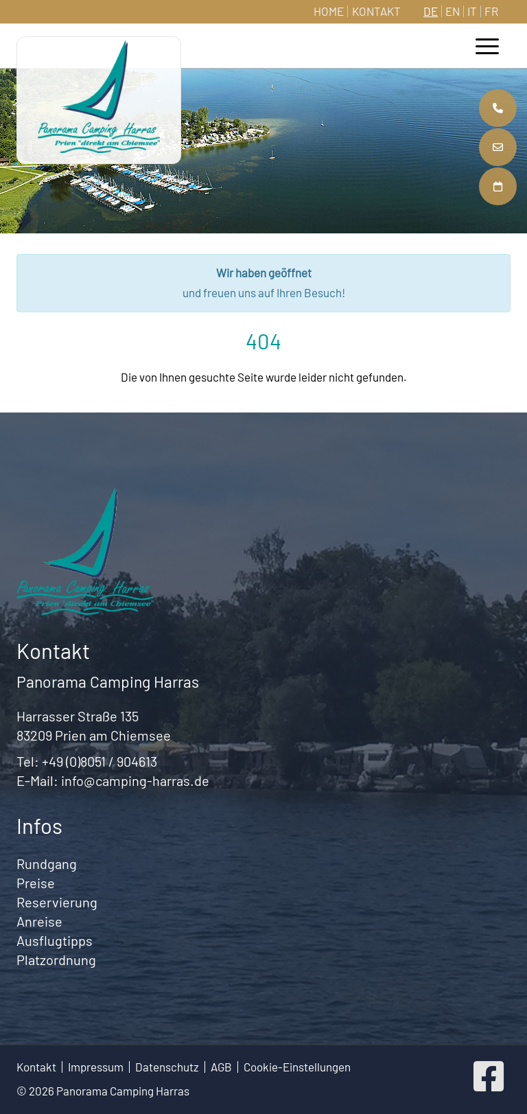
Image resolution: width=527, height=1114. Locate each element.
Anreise (39, 921)
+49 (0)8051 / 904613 (99, 761)
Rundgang (46, 863)
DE (430, 11)
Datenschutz (167, 1067)
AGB (221, 1067)
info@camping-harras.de (135, 780)
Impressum (96, 1067)
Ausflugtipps (54, 940)
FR (491, 11)
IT (472, 11)
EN (452, 11)
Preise (35, 882)
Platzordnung (56, 959)
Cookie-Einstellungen (297, 1067)
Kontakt (376, 11)
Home (329, 11)
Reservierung (56, 902)
